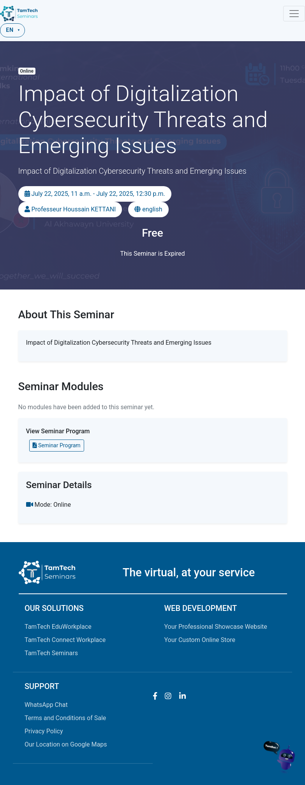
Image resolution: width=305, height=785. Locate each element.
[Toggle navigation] (294, 13)
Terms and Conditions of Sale (65, 718)
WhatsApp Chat (46, 704)
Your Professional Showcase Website (215, 626)
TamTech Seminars (51, 653)
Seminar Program (57, 445)
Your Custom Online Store (200, 640)
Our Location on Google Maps (66, 744)
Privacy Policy (44, 731)
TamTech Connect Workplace (65, 640)
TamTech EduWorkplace (58, 626)
